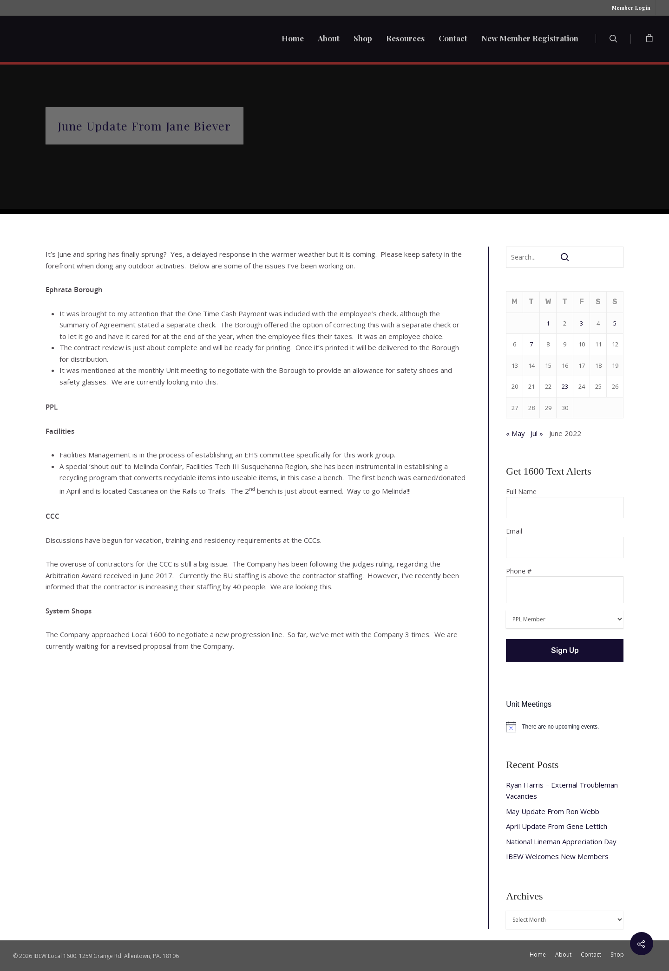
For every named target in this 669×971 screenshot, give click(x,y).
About (329, 38)
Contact (453, 38)
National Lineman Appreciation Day (561, 841)
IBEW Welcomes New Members (557, 856)
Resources (405, 38)
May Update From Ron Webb (552, 811)
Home (293, 38)
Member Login (631, 7)
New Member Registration (529, 38)
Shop (363, 38)
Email (564, 542)
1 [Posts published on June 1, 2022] (548, 323)
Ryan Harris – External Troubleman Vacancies (562, 790)
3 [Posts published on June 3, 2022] (581, 323)
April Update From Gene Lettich (556, 826)
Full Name (564, 503)
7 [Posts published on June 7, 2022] (531, 344)
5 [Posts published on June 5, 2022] (615, 323)
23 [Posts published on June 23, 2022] (565, 386)
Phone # (564, 585)
